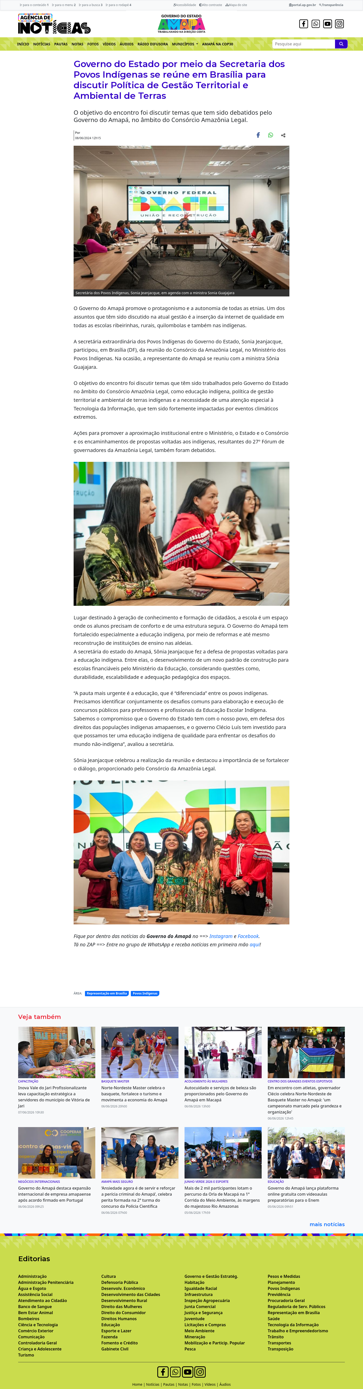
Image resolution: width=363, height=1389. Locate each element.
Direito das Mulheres (121, 1306)
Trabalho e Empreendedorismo (298, 1331)
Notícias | (154, 1384)
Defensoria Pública (119, 1282)
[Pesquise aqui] (341, 44)
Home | (139, 1384)
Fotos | (198, 1384)
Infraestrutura (199, 1294)
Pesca (190, 1349)
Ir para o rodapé (118, 5)
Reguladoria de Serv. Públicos (296, 1306)
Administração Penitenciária (46, 1282)
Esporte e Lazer (116, 1331)
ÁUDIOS (127, 44)
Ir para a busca (91, 5)
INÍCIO (23, 44)
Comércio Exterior (35, 1331)
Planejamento (281, 1282)
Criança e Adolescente (40, 1349)
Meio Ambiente (200, 1331)
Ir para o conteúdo (34, 5)
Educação (110, 1324)
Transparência (331, 5)
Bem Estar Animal (35, 1312)
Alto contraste (210, 5)
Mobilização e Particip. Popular (215, 1343)
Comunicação (31, 1337)
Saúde (274, 1318)
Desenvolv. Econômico (123, 1288)
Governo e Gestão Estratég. (211, 1276)
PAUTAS (61, 44)
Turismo (26, 1355)
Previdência (279, 1294)
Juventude (195, 1318)
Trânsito (276, 1337)
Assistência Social (35, 1294)
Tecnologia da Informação (293, 1324)
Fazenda (109, 1337)
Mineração (195, 1337)
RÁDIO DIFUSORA (153, 44)
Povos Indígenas (145, 993)
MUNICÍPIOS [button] (183, 44)
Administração (32, 1276)
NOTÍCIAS (41, 44)
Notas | (185, 1384)
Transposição (280, 1349)
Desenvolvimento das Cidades (130, 1294)
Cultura (108, 1276)
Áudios (225, 1384)
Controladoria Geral (37, 1343)
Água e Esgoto (32, 1288)
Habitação (194, 1282)
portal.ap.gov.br (302, 5)
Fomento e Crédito (119, 1343)
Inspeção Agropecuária (207, 1300)
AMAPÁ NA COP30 (217, 44)
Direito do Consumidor (123, 1312)
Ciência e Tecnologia (38, 1324)
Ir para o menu (64, 5)
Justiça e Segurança (204, 1312)
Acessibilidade (184, 5)
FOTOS (93, 44)
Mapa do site (236, 5)
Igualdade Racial (201, 1288)
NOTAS (77, 44)
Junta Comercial (200, 1306)
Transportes (279, 1343)
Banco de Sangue (35, 1306)
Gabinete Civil (115, 1349)
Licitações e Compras (205, 1324)
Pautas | (170, 1384)
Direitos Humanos (119, 1318)
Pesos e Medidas (284, 1276)
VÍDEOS (109, 44)
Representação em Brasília (107, 993)
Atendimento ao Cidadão (42, 1300)
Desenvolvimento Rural (124, 1300)
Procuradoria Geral (286, 1300)
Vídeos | (212, 1384)
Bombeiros (28, 1318)
